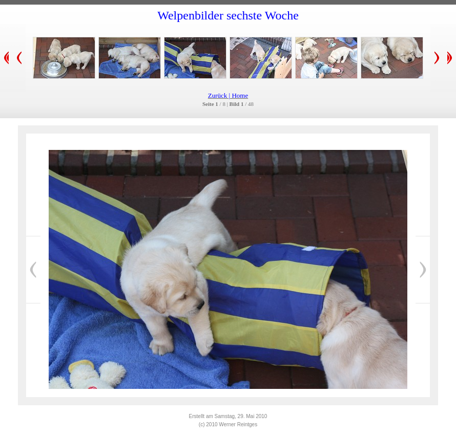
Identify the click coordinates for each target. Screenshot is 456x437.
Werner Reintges (238, 424)
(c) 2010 (209, 424)
